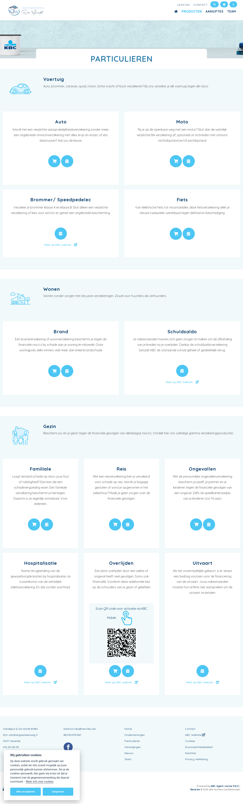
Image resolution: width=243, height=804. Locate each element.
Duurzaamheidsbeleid (198, 747)
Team (231, 11)
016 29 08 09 (11, 747)
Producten (192, 11)
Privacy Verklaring (196, 759)
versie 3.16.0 (232, 786)
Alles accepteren (25, 791)
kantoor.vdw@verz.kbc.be (80, 729)
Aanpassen (58, 791)
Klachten (190, 753)
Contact (200, 4)
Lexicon (183, 4)
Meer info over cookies (39, 781)
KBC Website (195, 735)
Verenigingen (132, 747)
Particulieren (132, 741)
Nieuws (128, 753)
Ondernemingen (134, 735)
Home (128, 729)
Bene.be (195, 789)
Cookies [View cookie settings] (190, 741)
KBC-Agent (217, 786)
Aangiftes (214, 11)
